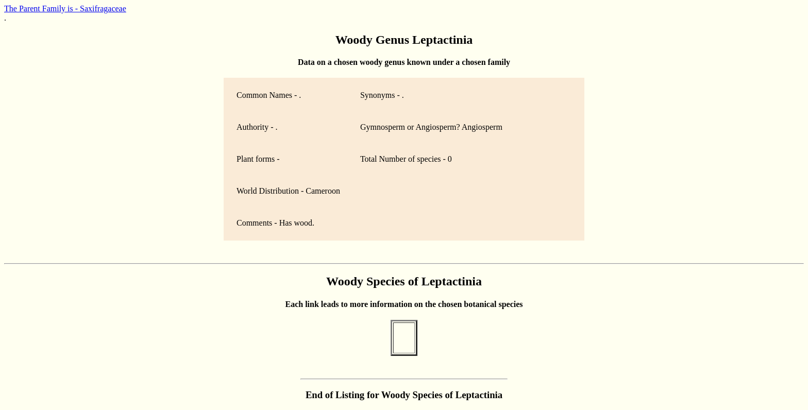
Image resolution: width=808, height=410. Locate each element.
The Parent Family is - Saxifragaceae (65, 8)
